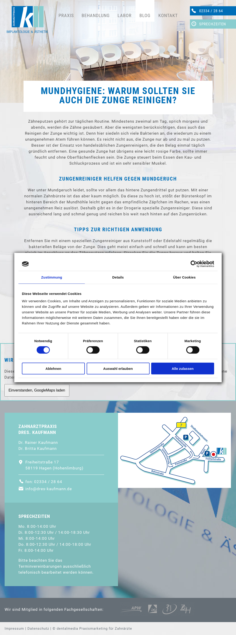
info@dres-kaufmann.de (48, 489)
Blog (144, 15)
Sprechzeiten (212, 24)
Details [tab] (118, 277)
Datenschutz (38, 628)
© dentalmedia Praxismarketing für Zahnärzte (92, 628)
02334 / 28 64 (211, 11)
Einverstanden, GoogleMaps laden (37, 390)
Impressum (14, 628)
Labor (125, 15)
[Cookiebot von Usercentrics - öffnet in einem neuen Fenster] (194, 264)
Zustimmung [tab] (51, 277)
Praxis (66, 15)
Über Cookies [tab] (184, 277)
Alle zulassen (183, 368)
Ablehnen (53, 368)
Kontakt (168, 15)
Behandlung (96, 15)
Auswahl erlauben (118, 368)
